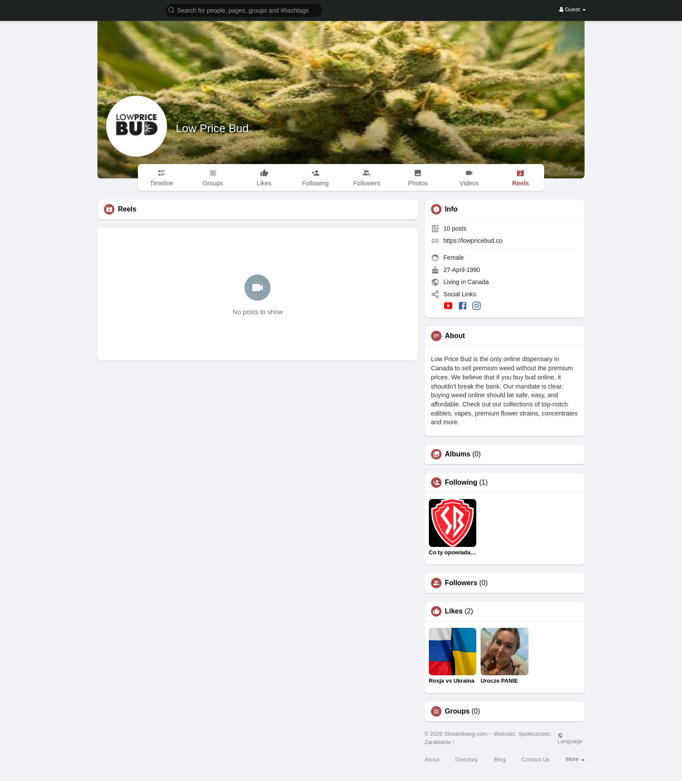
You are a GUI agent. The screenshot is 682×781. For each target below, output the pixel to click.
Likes (454, 611)
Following (461, 482)
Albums (458, 454)
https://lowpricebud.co (473, 240)
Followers (461, 583)
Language (570, 738)
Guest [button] (572, 9)
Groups (457, 711)
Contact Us (535, 759)
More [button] (575, 759)
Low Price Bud (212, 128)
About (432, 759)
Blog (499, 759)
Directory (466, 759)
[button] (244, 10)
